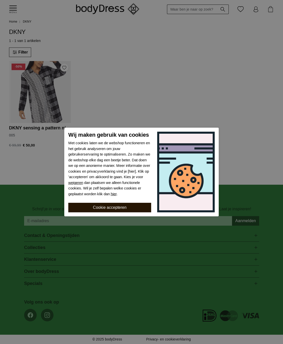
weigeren (75, 182)
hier (114, 193)
